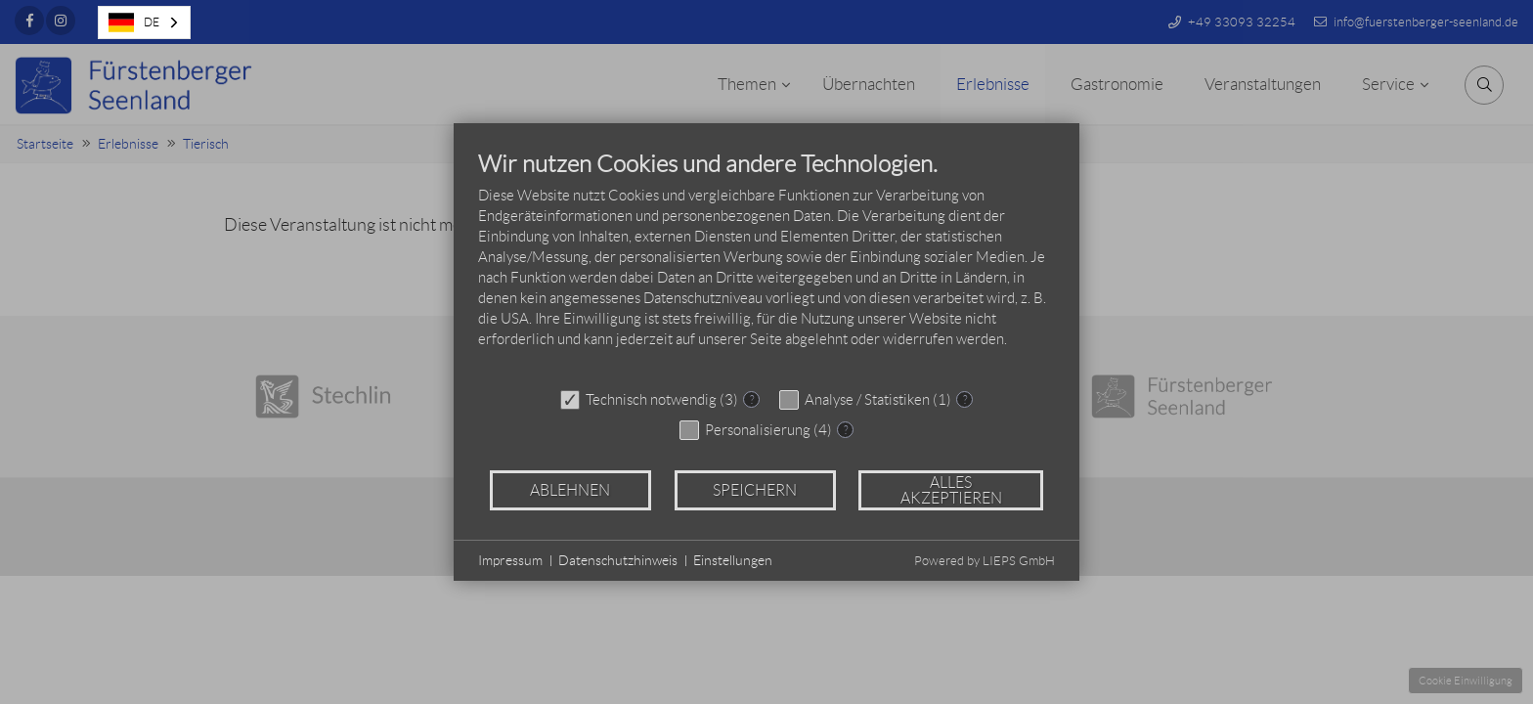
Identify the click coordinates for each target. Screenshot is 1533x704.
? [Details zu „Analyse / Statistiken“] (965, 399)
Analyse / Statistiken (867, 400)
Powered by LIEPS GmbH (984, 560)
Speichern (755, 490)
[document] (766, 264)
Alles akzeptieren (951, 490)
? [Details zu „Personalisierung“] (846, 429)
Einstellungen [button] (732, 560)
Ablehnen (570, 490)
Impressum (510, 560)
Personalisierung (757, 430)
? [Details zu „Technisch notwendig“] (752, 399)
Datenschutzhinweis (618, 560)
